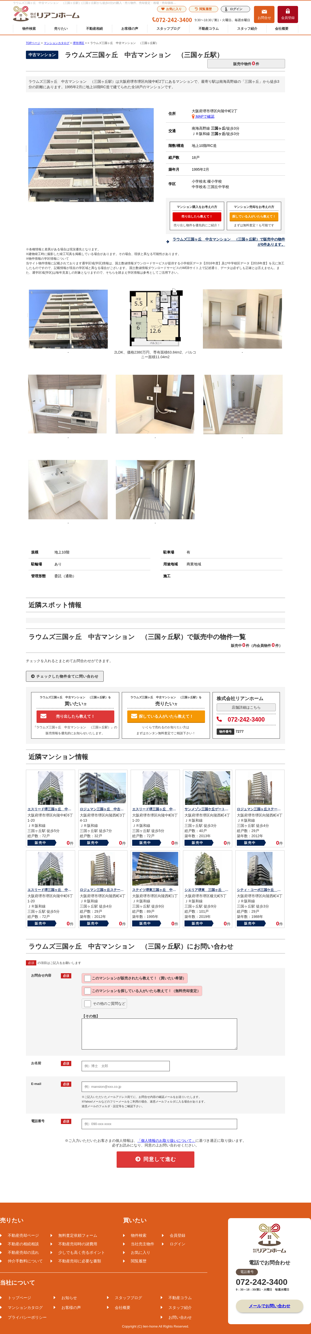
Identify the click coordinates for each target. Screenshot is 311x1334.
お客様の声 (129, 29)
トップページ (19, 1297)
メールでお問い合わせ (269, 1306)
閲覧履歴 (203, 9)
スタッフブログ (168, 29)
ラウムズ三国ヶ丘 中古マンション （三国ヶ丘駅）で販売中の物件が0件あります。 (229, 241)
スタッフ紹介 (247, 29)
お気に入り (171, 9)
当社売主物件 (142, 1244)
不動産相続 (94, 29)
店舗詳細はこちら (246, 707)
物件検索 (29, 29)
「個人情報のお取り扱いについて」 (166, 1140)
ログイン (236, 9)
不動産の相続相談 (23, 1244)
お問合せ (264, 18)
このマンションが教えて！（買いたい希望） (135, 978)
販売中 (40, 843)
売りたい (61, 29)
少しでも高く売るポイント (81, 1252)
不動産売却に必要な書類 (79, 1261)
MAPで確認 (203, 116)
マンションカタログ (25, 1307)
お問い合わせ (180, 1317)
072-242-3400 (241, 719)
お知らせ (69, 1297)
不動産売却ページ (23, 1235)
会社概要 (281, 29)
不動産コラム (209, 29)
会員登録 (288, 18)
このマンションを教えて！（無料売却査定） (142, 991)
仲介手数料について (25, 1261)
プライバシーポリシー (27, 1317)
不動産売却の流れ (23, 1252)
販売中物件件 (246, 63)
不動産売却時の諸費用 (77, 1244)
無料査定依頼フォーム (77, 1235)
